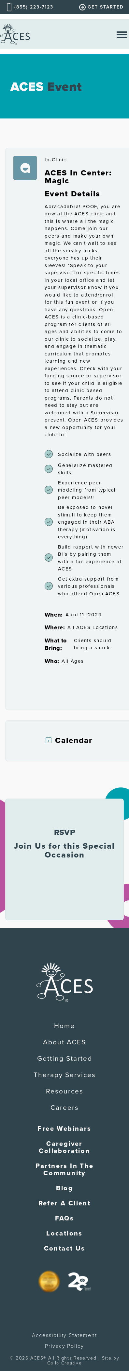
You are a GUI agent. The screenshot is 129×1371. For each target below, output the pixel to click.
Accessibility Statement (64, 1335)
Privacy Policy (64, 1346)
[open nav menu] (122, 34)
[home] (15, 34)
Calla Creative (64, 1363)
